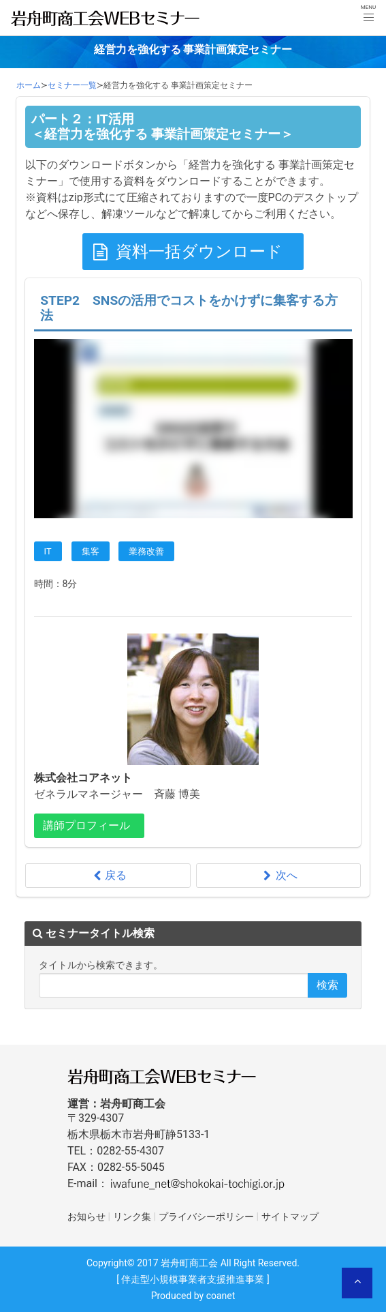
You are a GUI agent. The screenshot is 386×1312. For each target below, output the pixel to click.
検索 (327, 985)
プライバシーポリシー (206, 1217)
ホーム (28, 85)
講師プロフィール (86, 825)
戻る (108, 875)
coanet (221, 1295)
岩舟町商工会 (189, 1262)
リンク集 (132, 1217)
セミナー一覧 (72, 85)
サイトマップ (290, 1217)
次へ (278, 875)
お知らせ (86, 1217)
